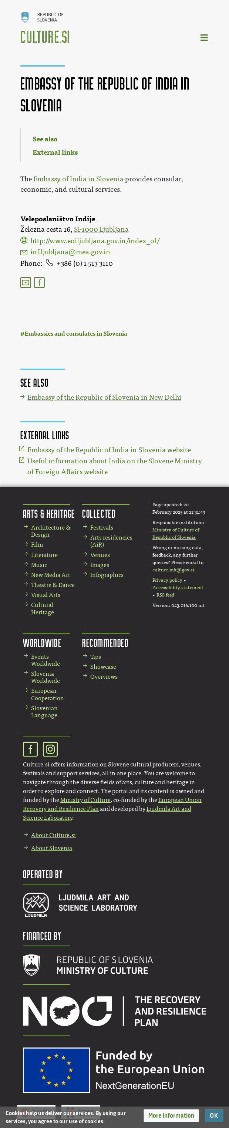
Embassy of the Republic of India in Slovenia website (109, 450)
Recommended (105, 642)
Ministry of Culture (85, 799)
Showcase (103, 666)
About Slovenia (51, 848)
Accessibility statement (177, 588)
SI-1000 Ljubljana (101, 229)
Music (39, 564)
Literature (44, 554)
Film (37, 544)
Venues (100, 554)
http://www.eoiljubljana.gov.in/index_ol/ (94, 241)
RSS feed (165, 595)
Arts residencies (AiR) (111, 541)
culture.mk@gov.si (173, 570)
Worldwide (42, 642)
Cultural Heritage (42, 608)
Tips (95, 656)
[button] (171, 1115)
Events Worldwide (45, 660)
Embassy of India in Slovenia (78, 179)
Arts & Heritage (49, 513)
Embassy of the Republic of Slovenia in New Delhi (104, 397)
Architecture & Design (51, 531)
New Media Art (50, 574)
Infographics (107, 574)
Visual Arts (45, 594)
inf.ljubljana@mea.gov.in (70, 252)
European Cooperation (47, 694)
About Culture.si (53, 835)
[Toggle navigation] (205, 37)
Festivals (101, 527)
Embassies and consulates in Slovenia (75, 333)
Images (99, 564)
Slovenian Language (44, 712)
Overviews (104, 676)
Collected (98, 513)
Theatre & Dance (53, 584)
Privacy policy (167, 580)
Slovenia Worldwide (45, 677)
